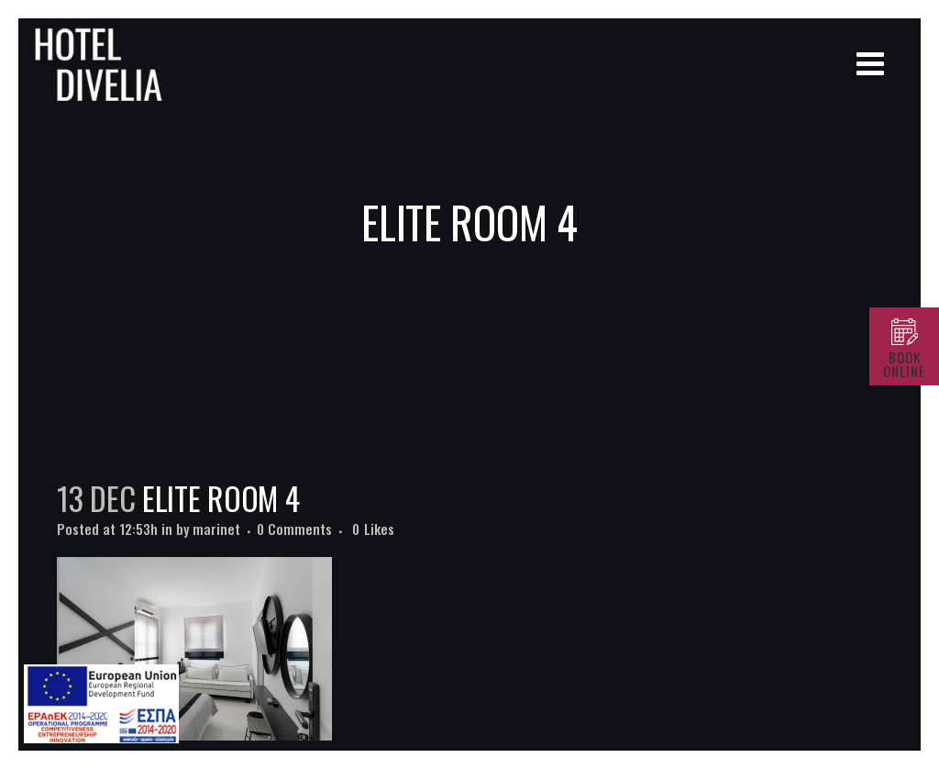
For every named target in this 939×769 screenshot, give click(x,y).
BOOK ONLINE (904, 364)
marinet (216, 528)
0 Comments (294, 528)
